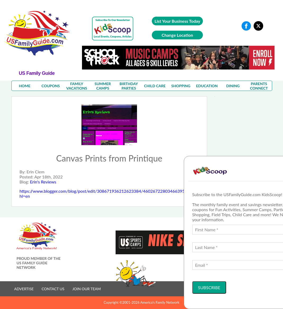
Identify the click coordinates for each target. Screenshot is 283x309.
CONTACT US (53, 289)
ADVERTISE (24, 289)
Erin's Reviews (43, 181)
